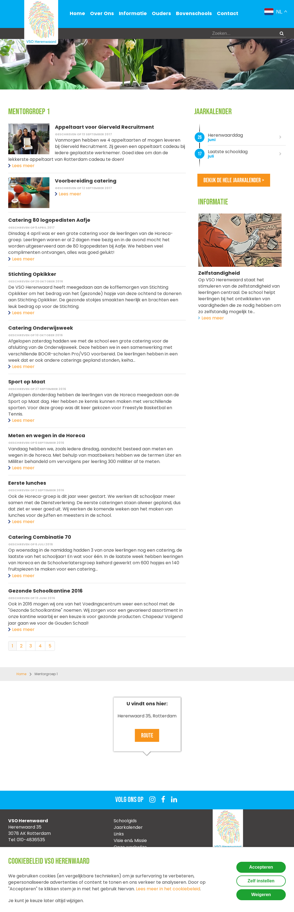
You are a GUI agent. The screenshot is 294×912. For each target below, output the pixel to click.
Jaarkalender (128, 827)
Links (119, 834)
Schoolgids (125, 821)
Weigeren (261, 894)
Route (147, 735)
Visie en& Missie (130, 840)
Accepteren (261, 867)
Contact (227, 13)
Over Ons (102, 13)
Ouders (161, 13)
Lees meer (23, 165)
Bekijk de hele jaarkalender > (233, 180)
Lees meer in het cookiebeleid (168, 889)
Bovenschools (194, 13)
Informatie (133, 13)
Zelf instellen (261, 881)
